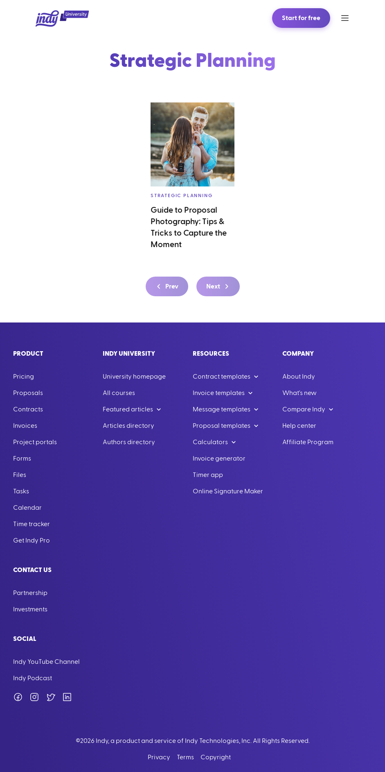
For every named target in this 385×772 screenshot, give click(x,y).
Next (219, 286)
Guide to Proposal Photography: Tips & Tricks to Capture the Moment (189, 227)
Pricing (23, 376)
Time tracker (31, 524)
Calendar (27, 507)
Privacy (159, 757)
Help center (299, 425)
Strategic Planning (181, 195)
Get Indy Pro (31, 540)
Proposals (28, 393)
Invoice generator (219, 458)
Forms (22, 458)
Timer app (208, 475)
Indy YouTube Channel (46, 661)
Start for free (301, 18)
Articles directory (128, 425)
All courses (119, 393)
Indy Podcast (32, 678)
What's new (299, 393)
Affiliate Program (307, 442)
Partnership (30, 593)
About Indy (298, 376)
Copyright (215, 757)
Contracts (28, 409)
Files (19, 475)
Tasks (21, 491)
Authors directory (129, 442)
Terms (185, 757)
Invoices (25, 425)
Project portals (35, 442)
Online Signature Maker (228, 491)
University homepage (134, 376)
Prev (166, 286)
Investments (30, 609)
